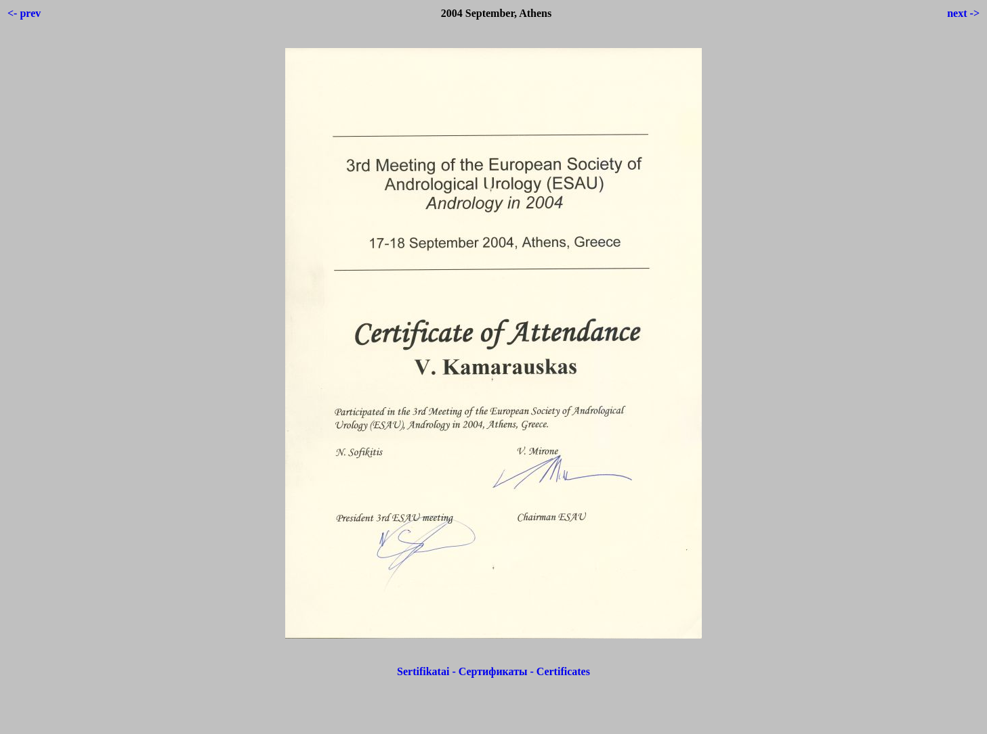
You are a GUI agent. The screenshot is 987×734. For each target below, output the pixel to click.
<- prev (24, 13)
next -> (963, 13)
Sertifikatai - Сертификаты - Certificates (493, 671)
